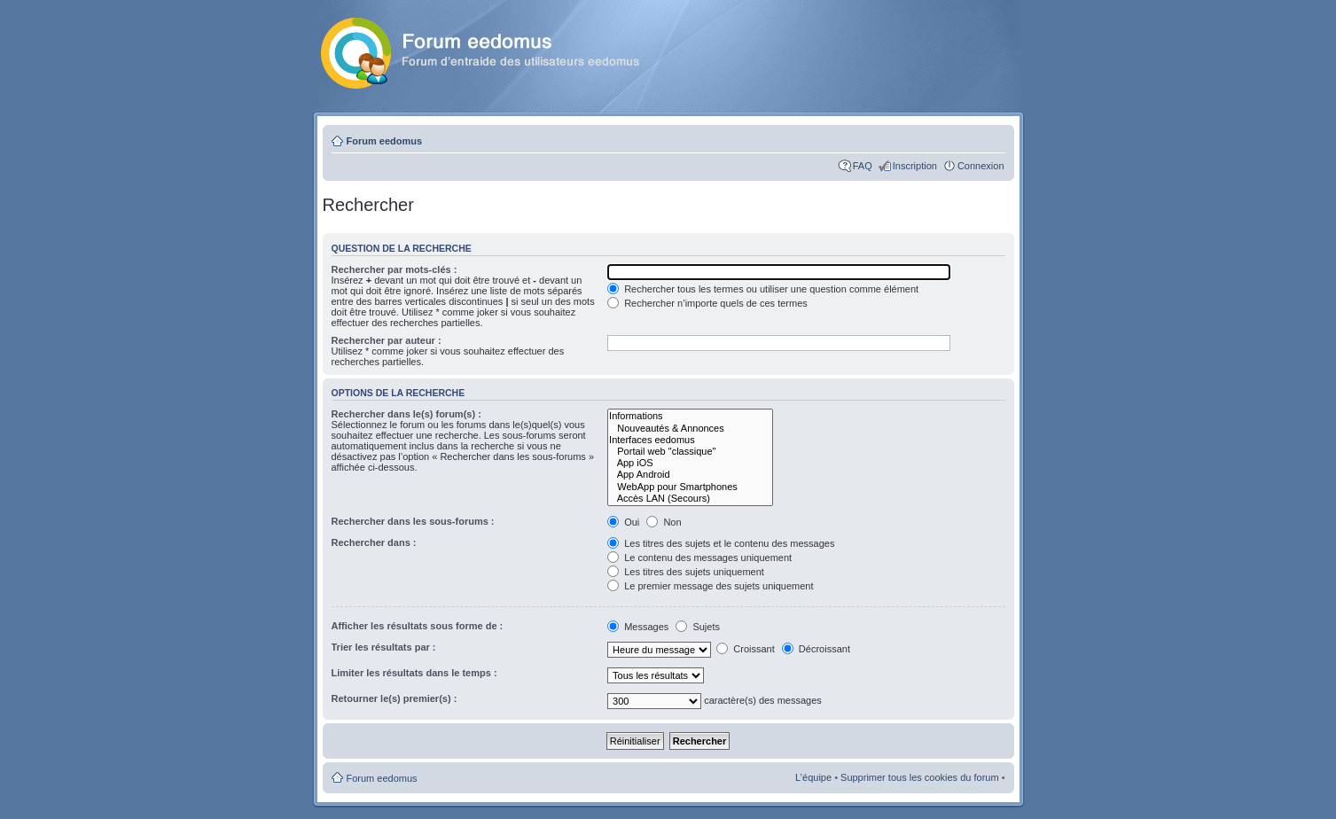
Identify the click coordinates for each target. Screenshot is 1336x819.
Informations (690, 416)
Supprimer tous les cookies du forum (919, 777)
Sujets (698, 626)
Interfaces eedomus (690, 440)
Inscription (915, 165)
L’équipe (813, 777)
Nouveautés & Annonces (690, 428)
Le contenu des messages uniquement (699, 557)
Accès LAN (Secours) (690, 498)
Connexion (980, 165)
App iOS (690, 463)
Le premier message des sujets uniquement (710, 586)
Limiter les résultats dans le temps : (414, 672)
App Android (690, 474)
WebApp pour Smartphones (690, 487)
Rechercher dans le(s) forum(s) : (406, 414)
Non (663, 522)
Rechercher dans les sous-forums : (413, 521)
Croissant (745, 649)
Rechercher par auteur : (386, 340)
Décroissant (816, 649)
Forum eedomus (385, 141)
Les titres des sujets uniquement (685, 571)
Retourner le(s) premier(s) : (394, 698)
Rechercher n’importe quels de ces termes (707, 303)
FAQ (862, 165)
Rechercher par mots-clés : (394, 269)
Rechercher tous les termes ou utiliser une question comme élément (762, 289)
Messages (639, 626)
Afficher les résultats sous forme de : (418, 625)
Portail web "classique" (690, 451)
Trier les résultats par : (384, 647)
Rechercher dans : (374, 542)
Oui (623, 522)
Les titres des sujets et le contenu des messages (720, 543)
